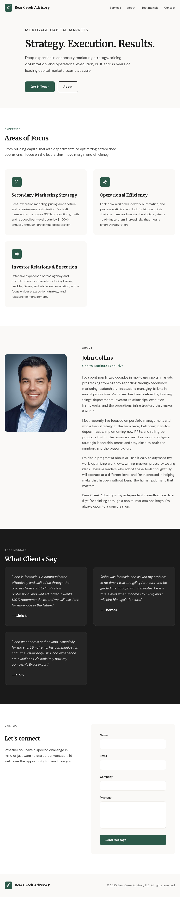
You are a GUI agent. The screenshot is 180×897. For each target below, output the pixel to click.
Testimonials (150, 7)
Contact (169, 7)
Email (103, 756)
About (131, 7)
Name (104, 735)
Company (106, 777)
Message (106, 797)
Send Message (116, 840)
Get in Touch (40, 87)
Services (115, 7)
